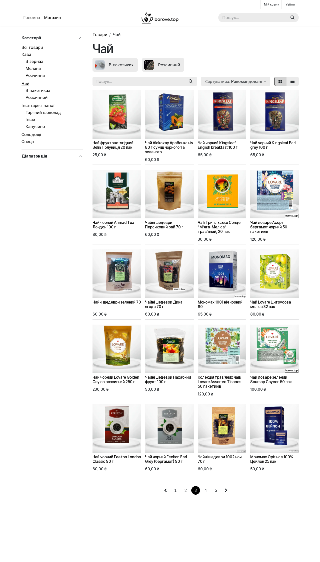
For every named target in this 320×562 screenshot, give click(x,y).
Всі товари (32, 47)
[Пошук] (292, 17)
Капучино (35, 126)
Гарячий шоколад (43, 112)
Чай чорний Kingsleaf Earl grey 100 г (273, 145)
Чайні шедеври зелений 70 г (116, 304)
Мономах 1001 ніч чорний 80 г (220, 304)
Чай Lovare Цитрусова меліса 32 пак (270, 304)
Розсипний (37, 97)
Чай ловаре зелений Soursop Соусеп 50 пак (271, 379)
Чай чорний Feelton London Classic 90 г (116, 459)
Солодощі (31, 134)
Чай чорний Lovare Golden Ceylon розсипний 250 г (115, 379)
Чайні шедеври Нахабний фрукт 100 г (168, 379)
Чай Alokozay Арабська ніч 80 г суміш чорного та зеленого (169, 147)
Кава (26, 54)
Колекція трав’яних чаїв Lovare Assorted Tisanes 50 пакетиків (219, 381)
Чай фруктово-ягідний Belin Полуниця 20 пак (113, 145)
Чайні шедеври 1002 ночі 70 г (220, 459)
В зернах (34, 61)
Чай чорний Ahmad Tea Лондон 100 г (113, 224)
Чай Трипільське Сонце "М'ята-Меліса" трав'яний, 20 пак (219, 227)
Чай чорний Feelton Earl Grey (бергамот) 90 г (166, 459)
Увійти (290, 4)
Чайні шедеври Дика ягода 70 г (163, 304)
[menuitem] (31, 18)
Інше (30, 119)
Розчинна (35, 75)
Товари (99, 34)
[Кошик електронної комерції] (271, 4)
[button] (235, 81)
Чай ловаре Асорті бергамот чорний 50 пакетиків (268, 227)
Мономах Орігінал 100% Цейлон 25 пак (271, 459)
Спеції (28, 141)
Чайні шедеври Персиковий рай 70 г (164, 224)
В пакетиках (38, 90)
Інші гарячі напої (38, 105)
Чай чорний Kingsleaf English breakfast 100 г (218, 145)
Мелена (33, 68)
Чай (25, 83)
